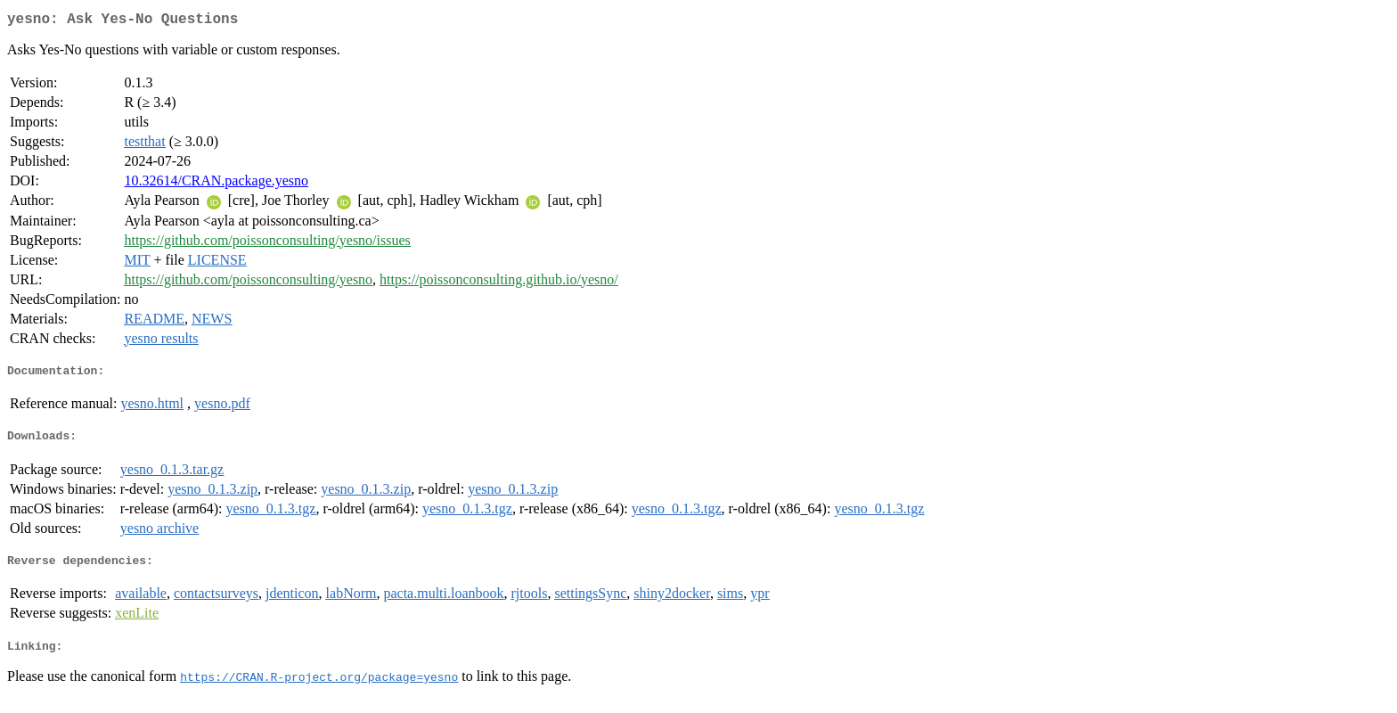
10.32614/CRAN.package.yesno (216, 184)
